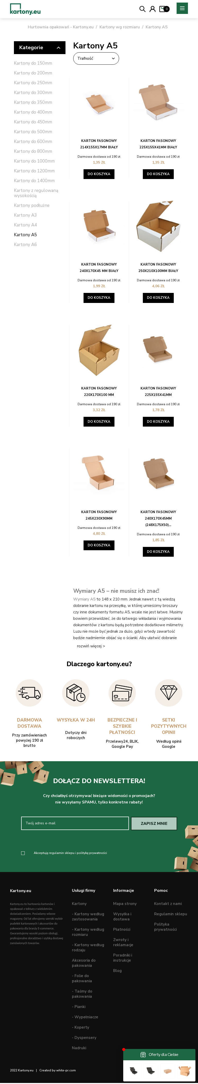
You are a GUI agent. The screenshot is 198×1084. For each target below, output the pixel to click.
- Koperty (80, 1028)
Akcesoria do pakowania (84, 964)
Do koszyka (99, 174)
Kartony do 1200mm (34, 171)
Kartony (79, 905)
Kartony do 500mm (33, 132)
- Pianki (78, 1008)
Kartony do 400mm (33, 112)
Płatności (121, 930)
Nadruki (79, 1049)
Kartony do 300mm (33, 93)
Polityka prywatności (165, 928)
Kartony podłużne (32, 205)
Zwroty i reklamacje (123, 943)
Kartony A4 (25, 225)
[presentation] (64, 841)
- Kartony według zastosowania (88, 918)
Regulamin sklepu (170, 915)
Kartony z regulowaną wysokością (36, 193)
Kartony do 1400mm (34, 181)
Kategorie (39, 47)
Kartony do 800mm (33, 151)
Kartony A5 (25, 235)
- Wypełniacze (85, 1018)
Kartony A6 (25, 245)
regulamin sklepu (62, 854)
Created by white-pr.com (57, 1072)
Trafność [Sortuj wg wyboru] (99, 58)
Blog (117, 972)
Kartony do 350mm (33, 102)
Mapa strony (125, 905)
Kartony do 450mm (33, 122)
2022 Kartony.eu (22, 1072)
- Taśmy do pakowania (82, 995)
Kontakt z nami (168, 905)
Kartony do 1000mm (34, 161)
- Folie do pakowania (82, 980)
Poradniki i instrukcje (122, 959)
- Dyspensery (84, 1038)
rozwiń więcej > (91, 646)
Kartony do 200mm (33, 73)
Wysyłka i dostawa (122, 918)
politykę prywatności (92, 854)
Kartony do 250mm (33, 83)
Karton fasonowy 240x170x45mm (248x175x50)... (158, 518)
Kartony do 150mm (33, 63)
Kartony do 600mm (33, 142)
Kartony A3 (25, 215)
